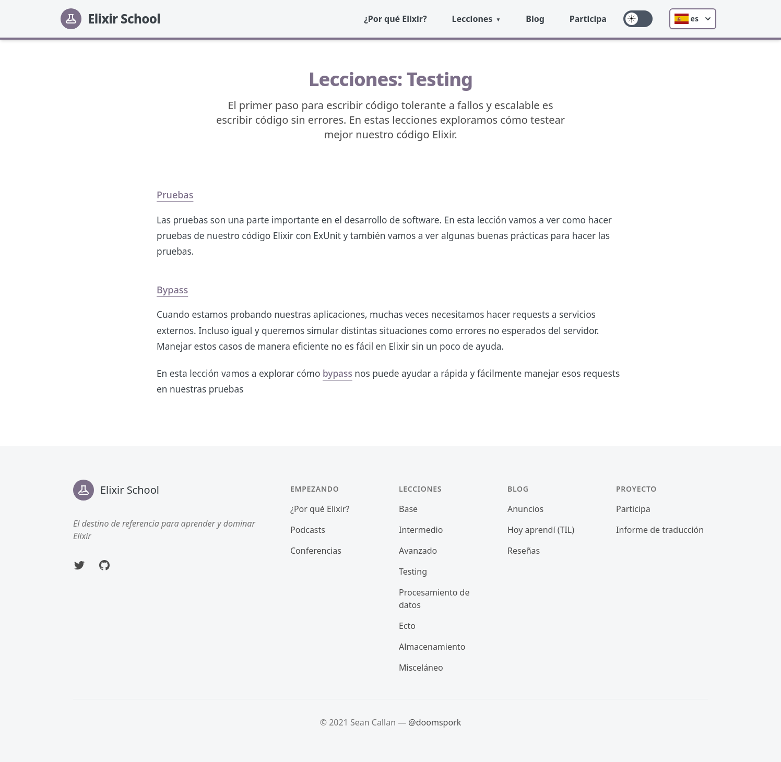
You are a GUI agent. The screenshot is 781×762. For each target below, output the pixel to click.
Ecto (407, 626)
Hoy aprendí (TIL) (540, 529)
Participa (588, 19)
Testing (413, 571)
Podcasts (307, 529)
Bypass (172, 289)
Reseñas (523, 550)
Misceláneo (421, 667)
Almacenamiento (432, 646)
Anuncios (525, 509)
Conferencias (315, 550)
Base (408, 509)
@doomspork (434, 722)
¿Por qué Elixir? (395, 19)
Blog (535, 19)
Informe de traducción (660, 529)
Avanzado (418, 550)
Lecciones (472, 19)
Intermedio (421, 529)
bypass (337, 373)
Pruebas (175, 194)
